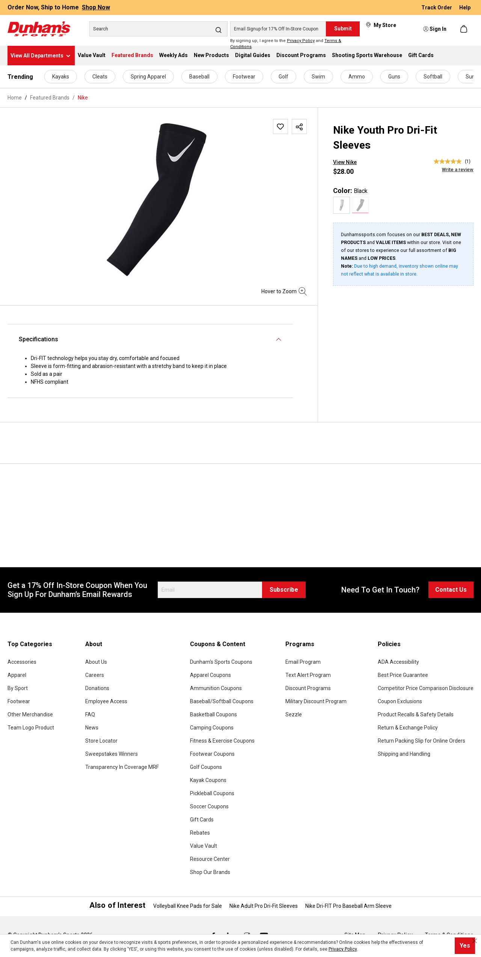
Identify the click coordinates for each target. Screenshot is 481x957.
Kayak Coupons (208, 780)
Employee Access (106, 701)
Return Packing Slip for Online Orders (421, 741)
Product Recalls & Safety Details (416, 714)
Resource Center (210, 859)
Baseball (199, 77)
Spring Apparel (148, 77)
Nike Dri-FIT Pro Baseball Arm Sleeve (348, 906)
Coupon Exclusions (400, 701)
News (91, 728)
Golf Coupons (206, 767)
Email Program (303, 662)
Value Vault (203, 846)
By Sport (18, 688)
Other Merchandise (30, 714)
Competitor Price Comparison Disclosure (425, 688)
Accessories (22, 662)
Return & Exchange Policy (408, 728)
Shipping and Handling (404, 754)
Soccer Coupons (209, 806)
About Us (96, 662)
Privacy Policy (301, 40)
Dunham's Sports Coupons (221, 662)
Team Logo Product (31, 728)
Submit (343, 29)
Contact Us (451, 589)
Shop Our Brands (210, 872)
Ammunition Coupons (216, 688)
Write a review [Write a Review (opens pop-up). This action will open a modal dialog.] (457, 169)
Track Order (437, 8)
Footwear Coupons (212, 754)
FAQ (90, 714)
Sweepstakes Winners (111, 754)
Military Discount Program (316, 701)
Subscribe (284, 589)
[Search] (158, 28)
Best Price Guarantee (403, 675)
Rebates (200, 833)
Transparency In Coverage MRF (122, 767)
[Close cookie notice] (474, 940)
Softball (433, 77)
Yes (465, 945)
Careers (94, 675)
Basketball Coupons (213, 714)
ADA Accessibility (398, 662)
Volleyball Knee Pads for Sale (187, 906)
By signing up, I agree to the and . (285, 44)
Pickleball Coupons (212, 793)
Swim (318, 77)
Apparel (17, 675)
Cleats (99, 77)
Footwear (244, 77)
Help (464, 8)
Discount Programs (308, 688)
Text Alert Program (308, 675)
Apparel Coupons (210, 675)
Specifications (38, 339)
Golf (283, 77)
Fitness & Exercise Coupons (222, 741)
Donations (97, 688)
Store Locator (101, 741)
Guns (394, 77)
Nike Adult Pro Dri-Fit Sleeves (263, 906)
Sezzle (293, 714)
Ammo (356, 77)
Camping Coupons (212, 728)
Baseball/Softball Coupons (221, 701)
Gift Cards (202, 820)
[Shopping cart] (464, 29)
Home (15, 98)
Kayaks (60, 77)
